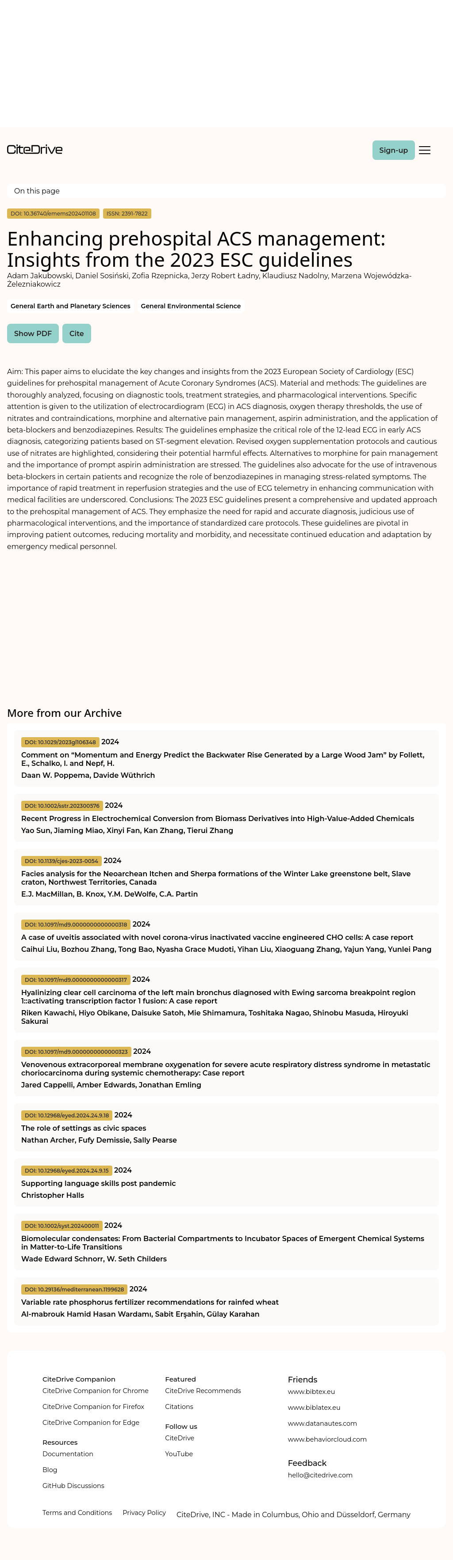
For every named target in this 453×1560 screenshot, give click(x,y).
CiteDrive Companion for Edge (90, 1423)
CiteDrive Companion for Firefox (93, 1407)
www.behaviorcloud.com (327, 1439)
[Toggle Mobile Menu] (424, 150)
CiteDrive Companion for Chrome (95, 1391)
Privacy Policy (144, 1513)
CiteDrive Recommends (203, 1391)
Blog (50, 1470)
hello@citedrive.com (320, 1475)
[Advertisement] (226, 65)
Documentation (67, 1454)
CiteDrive (179, 1438)
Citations (179, 1407)
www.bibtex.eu (311, 1392)
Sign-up (394, 150)
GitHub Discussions (73, 1486)
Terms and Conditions (77, 1513)
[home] (34, 152)
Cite (76, 333)
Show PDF (33, 333)
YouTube (179, 1454)
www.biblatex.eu (314, 1408)
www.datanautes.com (322, 1423)
